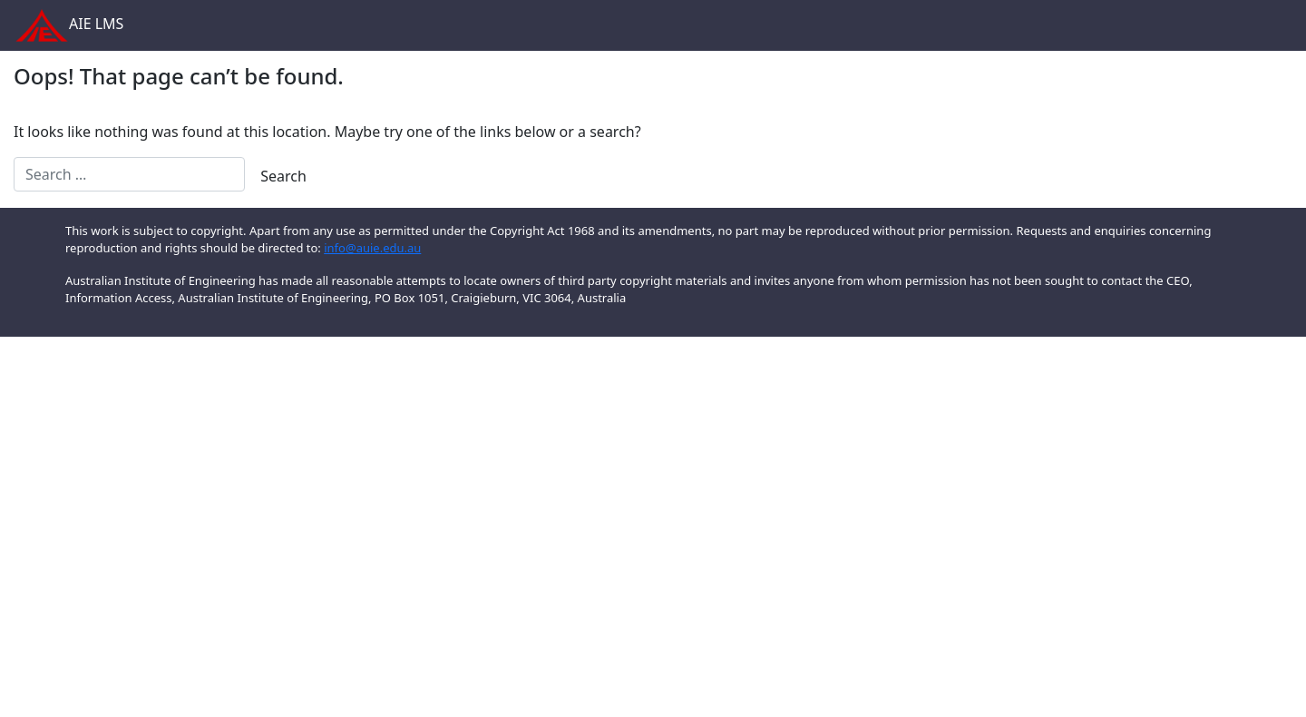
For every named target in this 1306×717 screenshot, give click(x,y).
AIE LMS (64, 25)
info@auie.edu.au (372, 248)
